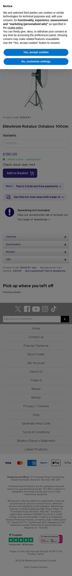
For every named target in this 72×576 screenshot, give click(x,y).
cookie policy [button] (15, 27)
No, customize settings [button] (35, 61)
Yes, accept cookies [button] (36, 52)
